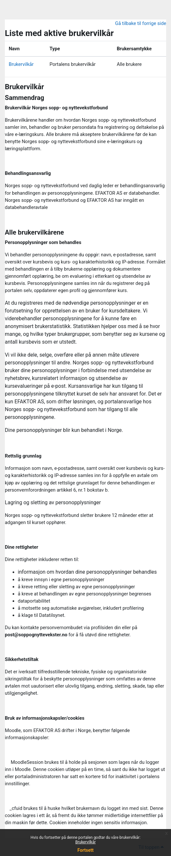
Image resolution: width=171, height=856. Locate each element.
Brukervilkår (85, 842)
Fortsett (86, 850)
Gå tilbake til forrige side (140, 23)
